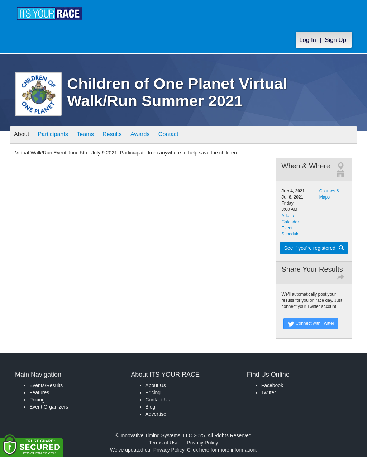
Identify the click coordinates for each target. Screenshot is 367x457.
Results (125, 135)
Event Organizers (48, 407)
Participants (58, 135)
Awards (156, 135)
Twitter (268, 392)
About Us (155, 385)
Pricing (37, 400)
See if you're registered (314, 248)
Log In (307, 40)
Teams (94, 135)
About (23, 135)
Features (39, 392)
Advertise (155, 414)
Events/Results (46, 385)
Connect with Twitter (310, 323)
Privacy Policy (202, 443)
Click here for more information (221, 450)
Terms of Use (163, 443)
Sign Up (335, 40)
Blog (150, 407)
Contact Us (157, 400)
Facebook (272, 385)
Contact (188, 135)
